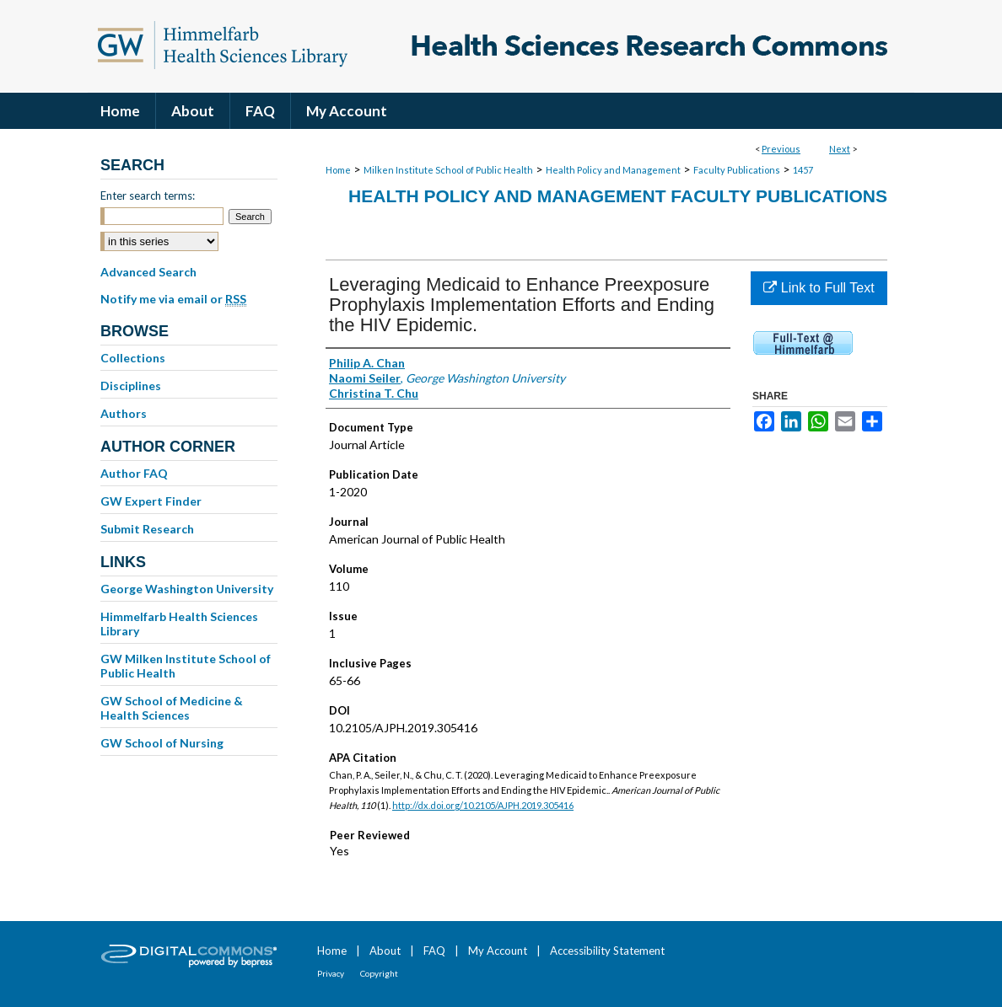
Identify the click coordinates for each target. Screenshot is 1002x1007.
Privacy (330, 973)
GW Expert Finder (151, 501)
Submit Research (147, 529)
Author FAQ (134, 473)
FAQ (434, 950)
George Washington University (186, 588)
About (385, 950)
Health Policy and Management (613, 169)
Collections (132, 358)
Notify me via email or (173, 299)
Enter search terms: (147, 195)
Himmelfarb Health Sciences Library (179, 623)
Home (338, 169)
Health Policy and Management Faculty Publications (617, 196)
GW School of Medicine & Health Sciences (171, 708)
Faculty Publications (736, 169)
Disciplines (130, 385)
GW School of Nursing (162, 743)
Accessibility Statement (607, 950)
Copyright (379, 973)
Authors (123, 413)
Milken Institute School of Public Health (448, 169)
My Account (497, 950)
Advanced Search (148, 272)
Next (839, 148)
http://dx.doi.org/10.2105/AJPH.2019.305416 (483, 805)
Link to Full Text (818, 288)
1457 (803, 169)
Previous (781, 148)
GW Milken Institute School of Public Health (185, 665)
